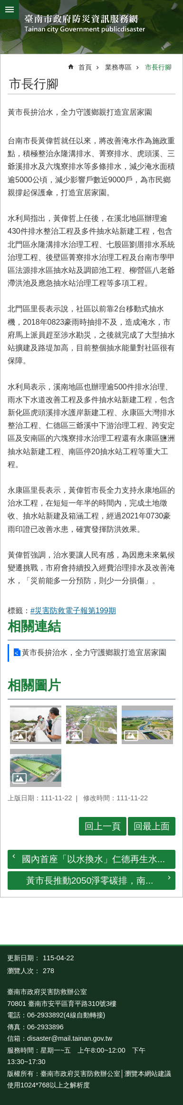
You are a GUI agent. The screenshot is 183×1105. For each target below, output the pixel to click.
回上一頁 (103, 826)
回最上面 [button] (152, 826)
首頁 (85, 67)
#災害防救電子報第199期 (73, 611)
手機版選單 (9, 9)
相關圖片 (34, 685)
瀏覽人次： (23, 971)
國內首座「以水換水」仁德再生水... (93, 859)
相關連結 (34, 626)
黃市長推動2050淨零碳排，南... (90, 881)
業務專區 (118, 67)
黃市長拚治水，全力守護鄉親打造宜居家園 (94, 652)
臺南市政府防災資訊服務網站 (91, 24)
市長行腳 (158, 67)
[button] (35, 725)
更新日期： (23, 958)
